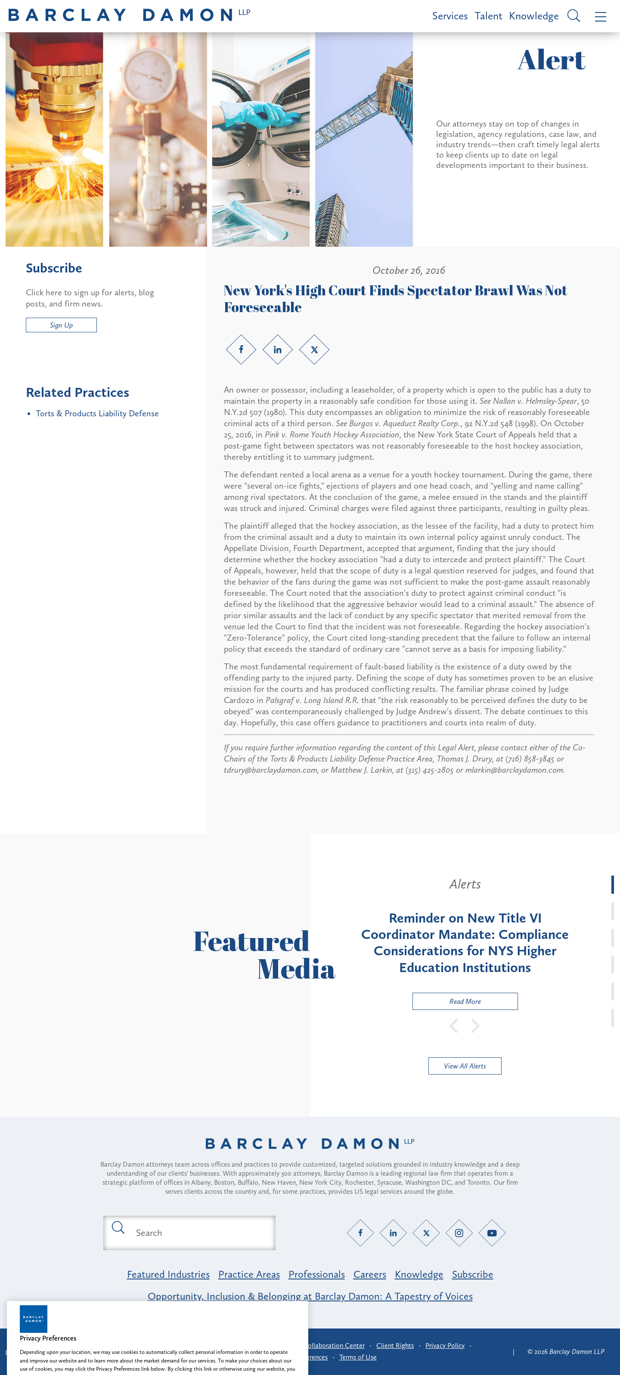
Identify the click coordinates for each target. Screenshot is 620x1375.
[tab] (612, 885)
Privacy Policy (445, 1345)
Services (450, 15)
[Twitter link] (314, 349)
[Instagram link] (459, 1232)
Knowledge (534, 15)
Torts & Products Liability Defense (97, 413)
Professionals (316, 1274)
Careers (369, 1274)
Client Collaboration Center (324, 1345)
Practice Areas (249, 1274)
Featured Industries (168, 1274)
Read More (447, 1003)
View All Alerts (465, 1066)
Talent (488, 15)
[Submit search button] (117, 1227)
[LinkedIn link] (277, 349)
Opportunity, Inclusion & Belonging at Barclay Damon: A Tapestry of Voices (310, 1296)
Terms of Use (358, 1357)
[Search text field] (199, 1233)
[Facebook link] (241, 349)
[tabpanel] (465, 943)
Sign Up (61, 325)
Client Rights (395, 1345)
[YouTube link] (492, 1232)
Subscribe (472, 1274)
